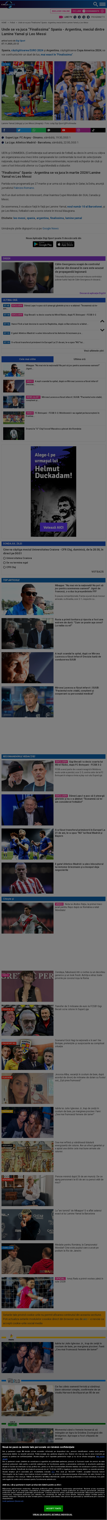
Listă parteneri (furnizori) (12, 1501)
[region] (53, 1481)
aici (53, 1472)
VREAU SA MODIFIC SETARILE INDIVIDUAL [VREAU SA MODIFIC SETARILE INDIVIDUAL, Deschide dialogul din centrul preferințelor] (52, 1514)
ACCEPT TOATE (53, 1508)
